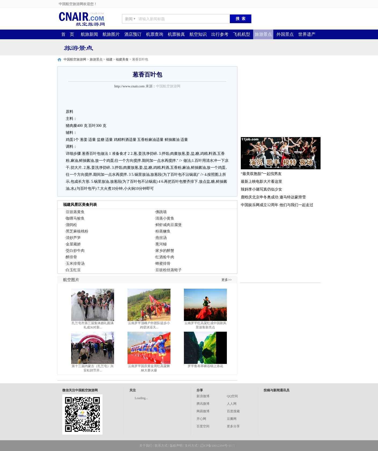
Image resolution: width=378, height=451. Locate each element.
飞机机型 (241, 34)
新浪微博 (203, 396)
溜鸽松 (71, 225)
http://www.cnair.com (129, 86)
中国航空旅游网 (75, 59)
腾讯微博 (203, 404)
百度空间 (203, 426)
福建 (109, 59)
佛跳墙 (161, 212)
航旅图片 (111, 34)
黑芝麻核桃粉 (77, 231)
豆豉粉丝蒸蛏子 (168, 270)
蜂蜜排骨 (162, 264)
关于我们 (145, 446)
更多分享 (233, 426)
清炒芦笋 (73, 238)
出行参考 (219, 34)
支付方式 (191, 446)
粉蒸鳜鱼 (162, 231)
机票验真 (176, 34)
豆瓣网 (232, 419)
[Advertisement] (280, 100)
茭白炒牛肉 (75, 251)
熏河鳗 (161, 244)
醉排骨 (71, 257)
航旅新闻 (89, 34)
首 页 (67, 34)
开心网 (201, 419)
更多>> (226, 280)
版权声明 (176, 446)
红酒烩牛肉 (164, 257)
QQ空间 (232, 396)
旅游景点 (263, 34)
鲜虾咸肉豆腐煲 (168, 225)
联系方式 (161, 446)
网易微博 (203, 411)
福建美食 (122, 59)
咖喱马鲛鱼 (75, 218)
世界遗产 (306, 34)
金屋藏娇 (73, 244)
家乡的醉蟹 (164, 251)
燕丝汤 (161, 238)
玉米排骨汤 (75, 264)
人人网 (232, 404)
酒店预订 (132, 34)
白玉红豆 (73, 270)
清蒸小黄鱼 (164, 218)
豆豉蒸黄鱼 (75, 212)
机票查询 (154, 34)
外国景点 (285, 34)
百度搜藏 (233, 411)
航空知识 (198, 34)
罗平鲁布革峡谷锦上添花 (205, 366)
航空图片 (71, 280)
